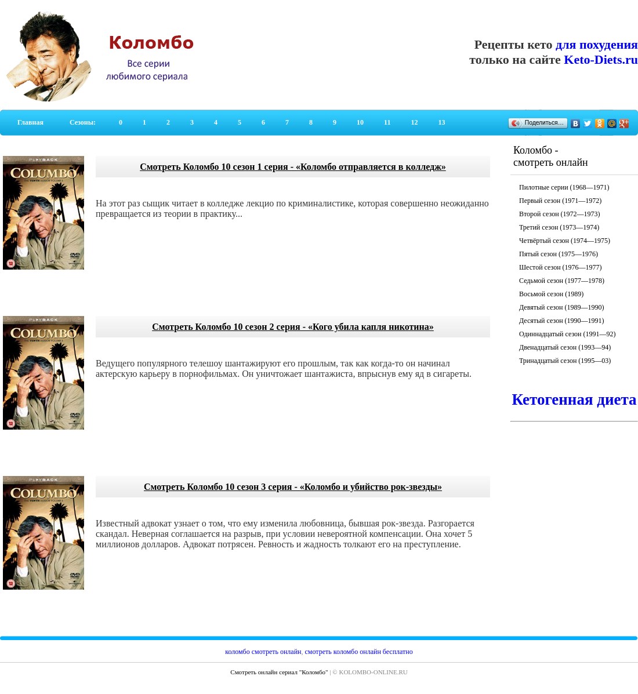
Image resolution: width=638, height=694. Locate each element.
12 (414, 122)
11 (387, 122)
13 (441, 122)
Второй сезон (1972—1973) (559, 214)
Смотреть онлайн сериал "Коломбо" (279, 671)
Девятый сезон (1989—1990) (561, 307)
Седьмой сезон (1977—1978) (561, 281)
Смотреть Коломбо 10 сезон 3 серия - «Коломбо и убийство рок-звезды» (293, 487)
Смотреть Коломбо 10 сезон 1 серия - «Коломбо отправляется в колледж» (292, 167)
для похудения (597, 44)
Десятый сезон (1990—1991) (561, 321)
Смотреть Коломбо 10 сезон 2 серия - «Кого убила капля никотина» (293, 327)
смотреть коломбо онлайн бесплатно (359, 652)
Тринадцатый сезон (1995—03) (565, 361)
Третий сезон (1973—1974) (559, 227)
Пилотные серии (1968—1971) (564, 187)
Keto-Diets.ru (601, 59)
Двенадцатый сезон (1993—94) (565, 347)
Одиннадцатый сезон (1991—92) (567, 334)
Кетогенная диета (574, 399)
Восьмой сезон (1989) (551, 294)
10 (360, 122)
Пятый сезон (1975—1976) (558, 254)
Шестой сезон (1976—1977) (560, 267)
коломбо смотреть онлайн (263, 652)
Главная (30, 122)
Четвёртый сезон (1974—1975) (564, 241)
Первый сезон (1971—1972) (560, 201)
